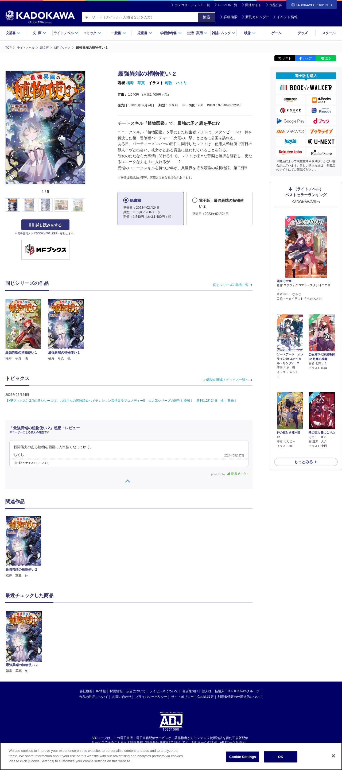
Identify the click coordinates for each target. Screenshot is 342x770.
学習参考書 (171, 33)
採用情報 (116, 691)
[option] (26, 547)
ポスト (286, 58)
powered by (229, 474)
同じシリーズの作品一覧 (230, 285)
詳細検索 (229, 17)
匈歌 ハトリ (176, 83)
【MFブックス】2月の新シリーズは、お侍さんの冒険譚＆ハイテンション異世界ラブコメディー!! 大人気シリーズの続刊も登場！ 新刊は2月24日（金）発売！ (121, 401)
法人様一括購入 (213, 691)
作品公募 (275, 5)
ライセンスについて (163, 691)
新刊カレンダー (256, 17)
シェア (307, 58)
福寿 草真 (135, 83)
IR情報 (101, 691)
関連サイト (253, 5)
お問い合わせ (121, 696)
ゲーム (276, 33)
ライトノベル (66, 33)
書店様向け (190, 691)
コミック (92, 33)
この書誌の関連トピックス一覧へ (224, 380)
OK (280, 757)
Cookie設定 (205, 696)
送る (328, 58)
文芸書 (13, 33)
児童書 (144, 33)
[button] (88, 205)
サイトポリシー (182, 696)
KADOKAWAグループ (243, 691)
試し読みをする (45, 225)
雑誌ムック (223, 33)
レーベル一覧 (227, 5)
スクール (328, 33)
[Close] (333, 756)
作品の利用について (93, 696)
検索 (206, 17)
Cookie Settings (242, 757)
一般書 (118, 33)
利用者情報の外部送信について (240, 696)
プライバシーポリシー (151, 696)
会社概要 (86, 691)
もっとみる (303, 433)
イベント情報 (285, 17)
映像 (250, 33)
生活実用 (197, 33)
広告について (136, 691)
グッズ (303, 33)
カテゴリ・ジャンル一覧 (192, 5)
